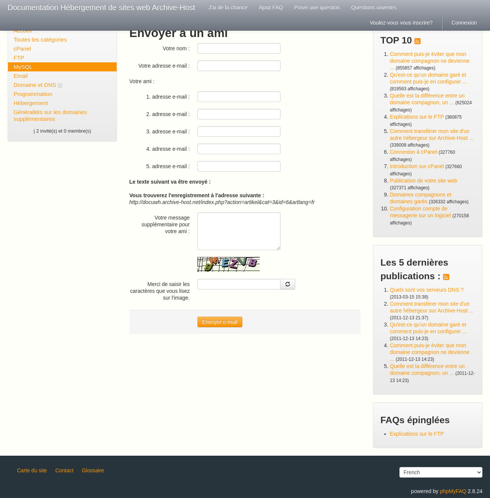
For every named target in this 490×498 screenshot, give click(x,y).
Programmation (33, 94)
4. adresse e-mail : (168, 149)
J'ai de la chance (228, 8)
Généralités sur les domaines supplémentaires (50, 115)
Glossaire (93, 470)
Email (21, 76)
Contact (64, 470)
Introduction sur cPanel (417, 166)
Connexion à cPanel (413, 152)
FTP (19, 57)
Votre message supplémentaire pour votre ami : (166, 224)
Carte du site (32, 470)
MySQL (23, 66)
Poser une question (317, 8)
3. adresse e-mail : (168, 131)
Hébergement (31, 103)
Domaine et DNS (38, 85)
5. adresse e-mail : (168, 166)
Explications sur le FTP (417, 117)
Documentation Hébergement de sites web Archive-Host (101, 7)
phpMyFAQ (453, 491)
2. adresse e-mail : (168, 114)
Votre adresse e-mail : (164, 66)
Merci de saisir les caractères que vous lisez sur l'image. (160, 291)
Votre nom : (176, 48)
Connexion (464, 23)
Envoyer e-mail (219, 322)
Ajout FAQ (271, 8)
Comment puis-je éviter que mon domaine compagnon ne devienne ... (430, 61)
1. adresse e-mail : (168, 97)
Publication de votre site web (423, 181)
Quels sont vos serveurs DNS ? (427, 290)
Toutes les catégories (40, 39)
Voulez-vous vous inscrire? (401, 23)
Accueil (23, 30)
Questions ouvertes (374, 8)
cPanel (22, 48)
